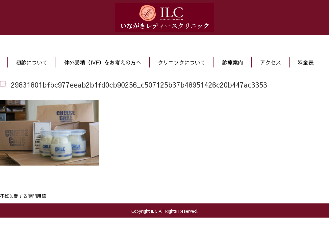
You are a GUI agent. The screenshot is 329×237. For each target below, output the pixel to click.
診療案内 (232, 62)
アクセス (270, 62)
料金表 (306, 62)
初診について (31, 62)
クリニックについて (181, 62)
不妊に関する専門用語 (23, 196)
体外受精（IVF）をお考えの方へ (102, 62)
